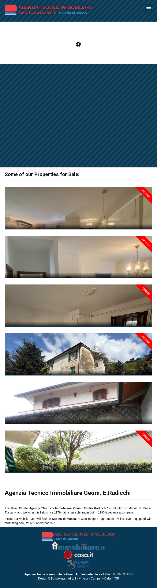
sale (52, 523)
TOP (116, 578)
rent (32, 523)
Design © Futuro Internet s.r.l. (57, 578)
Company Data (101, 578)
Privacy (84, 578)
